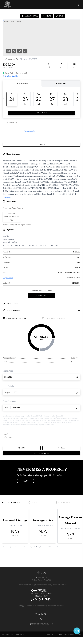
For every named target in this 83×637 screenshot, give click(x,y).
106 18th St (42, 578)
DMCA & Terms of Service (65, 634)
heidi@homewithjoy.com (42, 624)
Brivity (11, 634)
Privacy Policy (51, 634)
